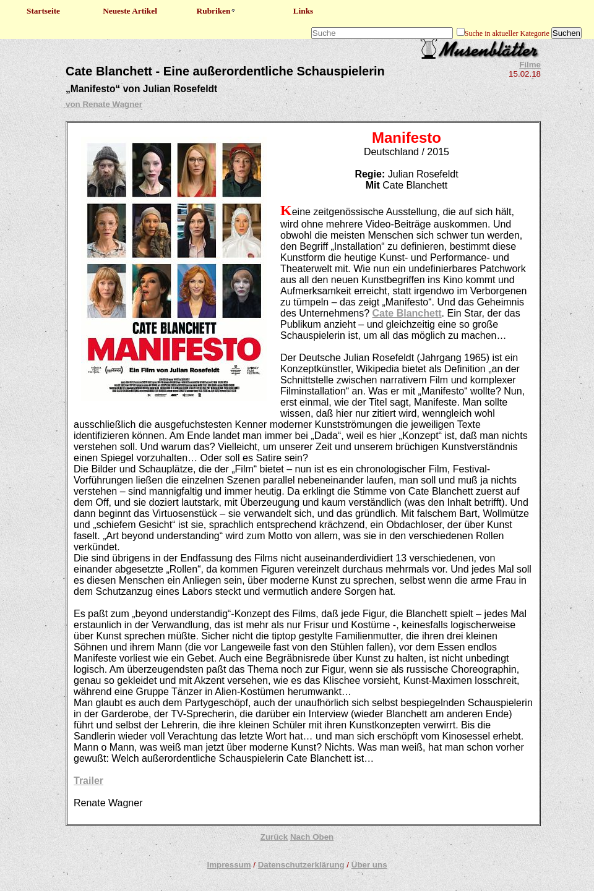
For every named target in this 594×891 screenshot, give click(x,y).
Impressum (229, 864)
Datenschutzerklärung (301, 864)
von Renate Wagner (104, 104)
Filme (530, 64)
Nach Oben (312, 837)
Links (303, 10)
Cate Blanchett (407, 313)
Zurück (274, 837)
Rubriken (217, 10)
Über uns (369, 864)
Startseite (43, 10)
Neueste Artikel (130, 10)
